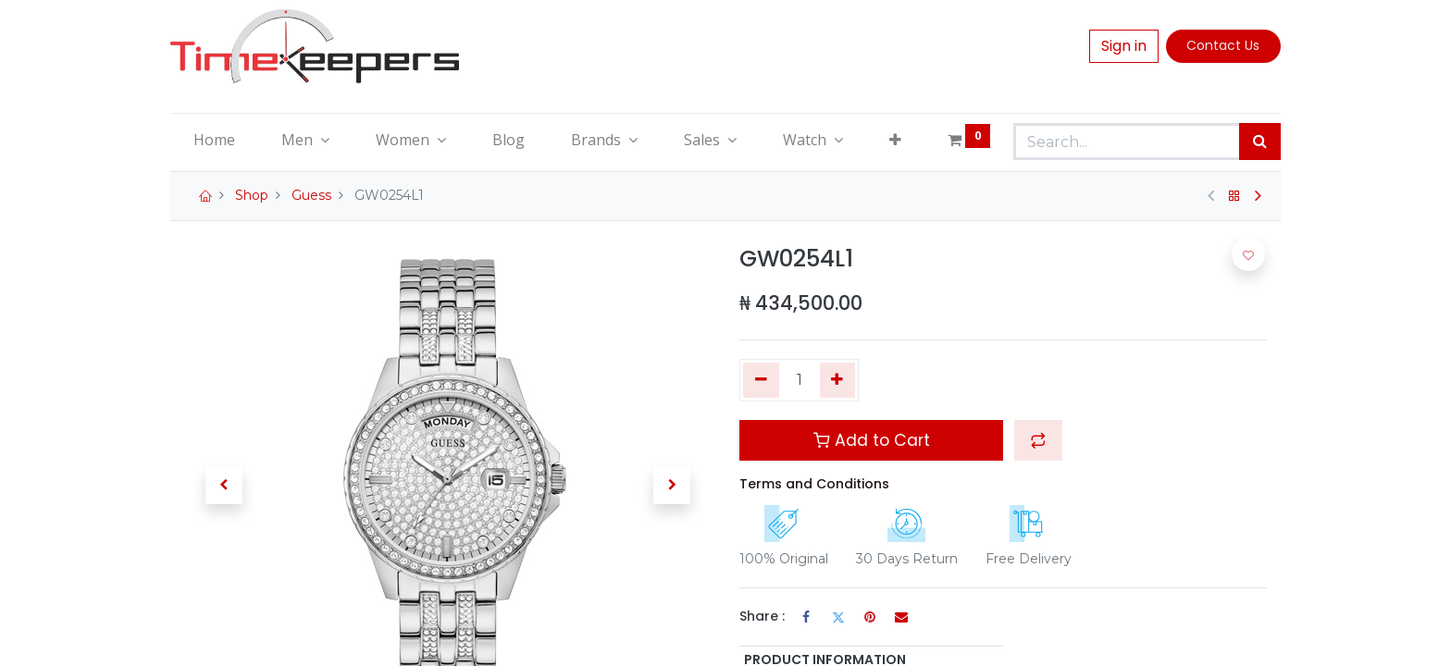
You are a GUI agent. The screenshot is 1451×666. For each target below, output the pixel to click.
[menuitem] (214, 139)
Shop (251, 195)
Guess (311, 195)
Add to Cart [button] (871, 440)
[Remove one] (761, 380)
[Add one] (838, 380)
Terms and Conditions (814, 484)
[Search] (1260, 141)
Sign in (1124, 45)
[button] (895, 139)
